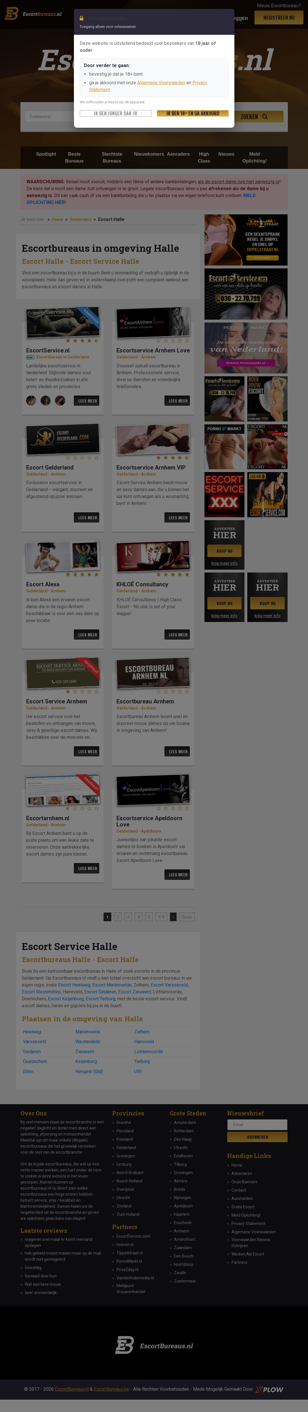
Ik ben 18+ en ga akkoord (193, 113)
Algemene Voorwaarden (161, 82)
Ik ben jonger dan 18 (115, 113)
